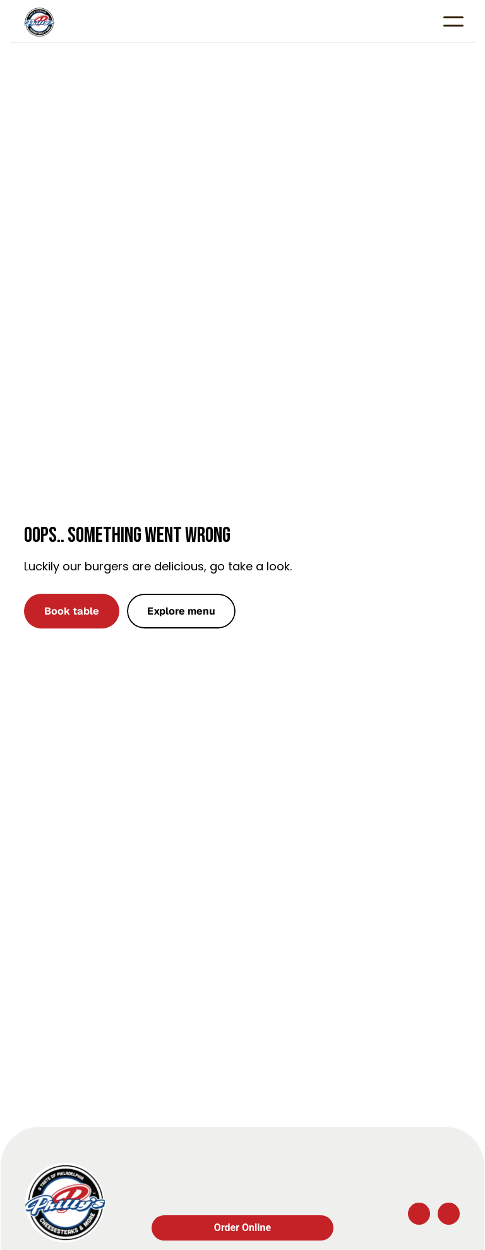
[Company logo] (65, 1202)
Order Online (242, 1228)
